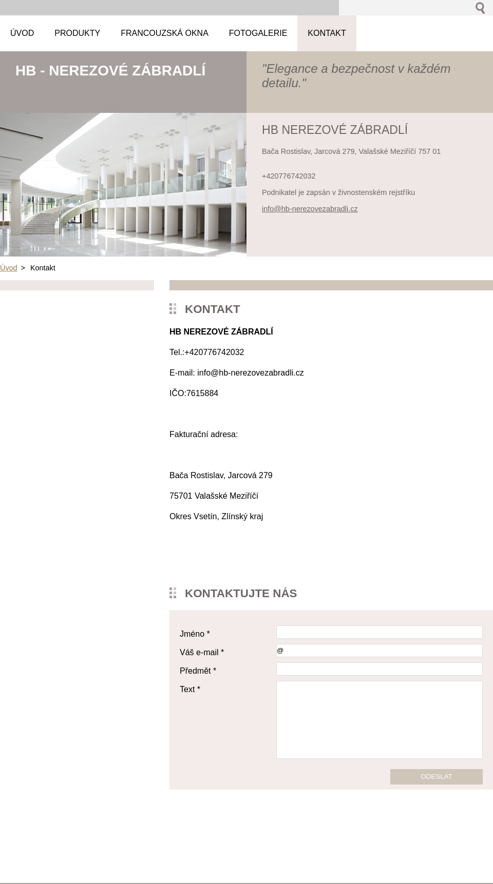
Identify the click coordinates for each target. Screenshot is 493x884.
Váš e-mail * (202, 652)
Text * (190, 689)
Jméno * (195, 634)
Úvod (8, 268)
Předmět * (198, 670)
